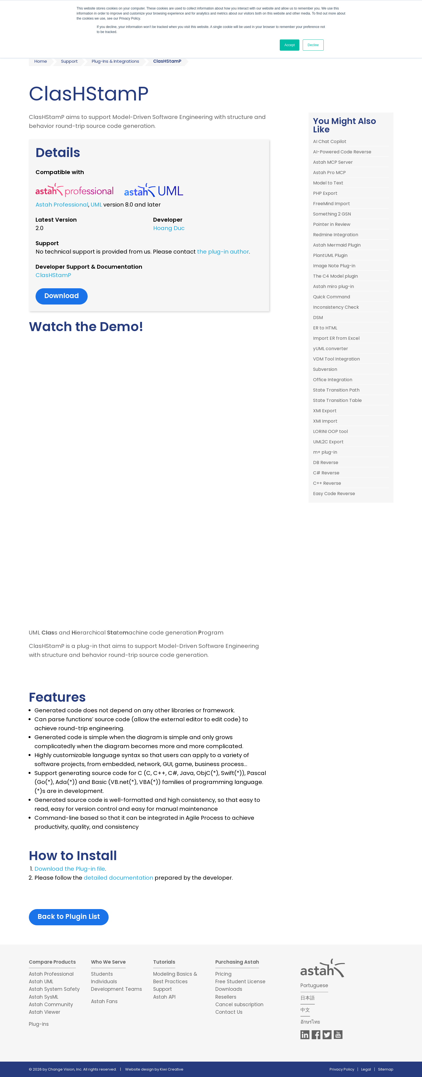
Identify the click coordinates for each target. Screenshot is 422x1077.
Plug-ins (39, 1024)
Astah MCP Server (333, 162)
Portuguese (314, 985)
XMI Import (325, 421)
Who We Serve (108, 962)
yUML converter (330, 348)
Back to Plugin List (69, 916)
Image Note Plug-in (334, 266)
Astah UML (41, 981)
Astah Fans (104, 1001)
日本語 (307, 997)
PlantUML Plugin (330, 255)
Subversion (325, 369)
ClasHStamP (53, 275)
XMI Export (325, 411)
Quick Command (331, 297)
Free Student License (240, 981)
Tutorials (164, 962)
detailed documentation (118, 878)
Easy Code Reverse (334, 493)
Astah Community (51, 1004)
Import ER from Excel (336, 338)
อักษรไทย (310, 1022)
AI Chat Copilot (329, 141)
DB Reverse (325, 462)
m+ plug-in (325, 452)
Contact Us (229, 1012)
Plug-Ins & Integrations (115, 61)
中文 (305, 1009)
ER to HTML (325, 328)
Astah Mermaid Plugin (337, 245)
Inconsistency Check (336, 307)
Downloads (228, 989)
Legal (366, 1069)
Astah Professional (62, 205)
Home (40, 61)
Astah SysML (43, 997)
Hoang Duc (169, 228)
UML (96, 205)
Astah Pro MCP (329, 172)
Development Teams (116, 989)
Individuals (104, 981)
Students (102, 974)
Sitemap (385, 1069)
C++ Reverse (327, 483)
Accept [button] (290, 45)
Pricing (223, 974)
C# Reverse (326, 473)
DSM (318, 317)
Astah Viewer (44, 1012)
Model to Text (328, 183)
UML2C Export (328, 442)
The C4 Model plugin (335, 276)
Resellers (225, 997)
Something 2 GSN (332, 214)
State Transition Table (337, 400)
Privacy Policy (342, 1069)
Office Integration (332, 380)
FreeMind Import (331, 204)
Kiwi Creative (171, 1069)
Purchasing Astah (237, 962)
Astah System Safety (54, 989)
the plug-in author (223, 252)
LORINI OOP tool (330, 431)
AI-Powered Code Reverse (342, 152)
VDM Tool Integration (336, 359)
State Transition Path (336, 390)
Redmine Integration (335, 235)
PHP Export (325, 193)
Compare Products (52, 962)
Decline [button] (313, 45)
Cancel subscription (239, 1004)
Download (61, 295)
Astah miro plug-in (333, 286)
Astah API (164, 997)
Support (69, 61)
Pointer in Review (331, 224)
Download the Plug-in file (69, 869)
